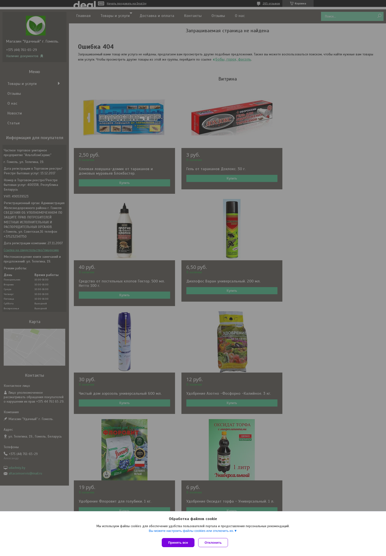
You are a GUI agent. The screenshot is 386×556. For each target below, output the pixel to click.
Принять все (178, 542)
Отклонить (214, 542)
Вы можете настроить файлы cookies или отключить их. (191, 532)
